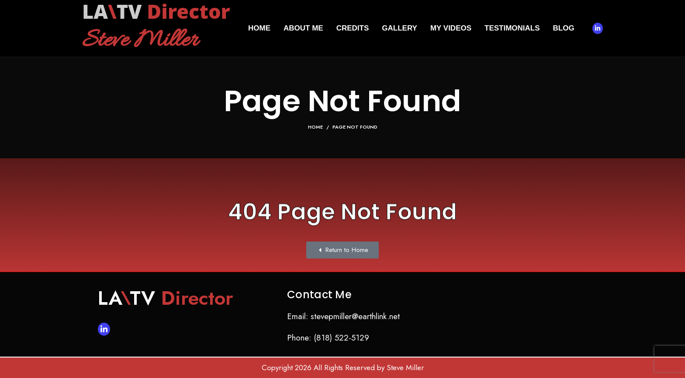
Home (315, 126)
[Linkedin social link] (597, 28)
